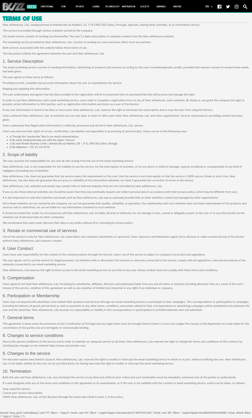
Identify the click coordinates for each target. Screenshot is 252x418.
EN (209, 6)
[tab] (47, 7)
